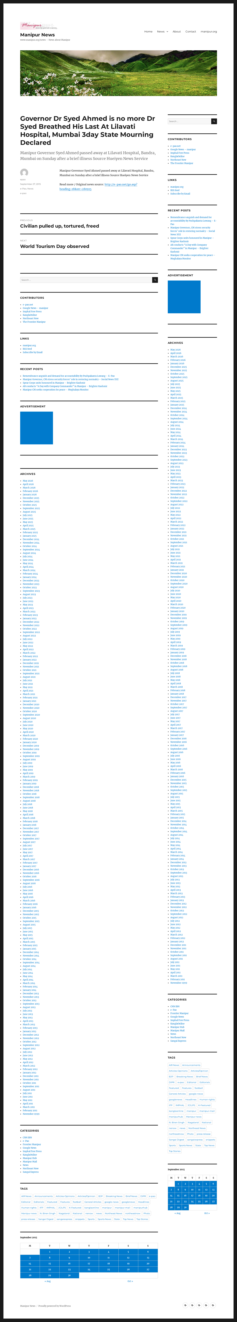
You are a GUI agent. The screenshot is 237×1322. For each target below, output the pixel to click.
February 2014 (30, 986)
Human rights (28, 1207)
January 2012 (29, 1072)
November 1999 (31, 1114)
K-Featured (75, 1207)
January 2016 (29, 907)
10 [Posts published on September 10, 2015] (89, 1257)
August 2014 (29, 966)
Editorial (26, 1202)
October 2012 (29, 1041)
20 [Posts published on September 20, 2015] (148, 1263)
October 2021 (29, 670)
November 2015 (31, 914)
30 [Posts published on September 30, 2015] (69, 1275)
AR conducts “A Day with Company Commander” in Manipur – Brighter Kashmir (65, 386)
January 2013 (29, 1031)
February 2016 (30, 904)
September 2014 (31, 962)
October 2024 (30, 546)
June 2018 (28, 807)
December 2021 (31, 663)
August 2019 (29, 759)
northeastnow (132, 1213)
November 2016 (31, 873)
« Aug (48, 1281)
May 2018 (28, 811)
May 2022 (28, 646)
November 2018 (31, 790)
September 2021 (31, 673)
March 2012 (29, 1065)
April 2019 (28, 773)
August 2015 (29, 924)
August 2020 (29, 718)
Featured (52, 1202)
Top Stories (142, 1219)
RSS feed (27, 349)
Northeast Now (31, 318)
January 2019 (29, 783)
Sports (91, 1219)
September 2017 (31, 838)
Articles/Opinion (86, 1196)
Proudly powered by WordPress (54, 1306)
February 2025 (30, 532)
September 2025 (31, 508)
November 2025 (31, 501)
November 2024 (31, 542)
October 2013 (29, 1000)
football (77, 1202)
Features (65, 1202)
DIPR (143, 1196)
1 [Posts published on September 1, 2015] (49, 1251)
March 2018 (29, 818)
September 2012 (31, 1045)
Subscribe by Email (32, 352)
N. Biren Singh (47, 1213)
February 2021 (30, 697)
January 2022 (30, 659)
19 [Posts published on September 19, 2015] (128, 1263)
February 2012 (30, 1069)
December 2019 (31, 745)
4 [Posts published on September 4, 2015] (108, 1251)
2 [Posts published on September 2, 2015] (69, 1251)
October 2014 (29, 959)
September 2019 (31, 756)
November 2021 (31, 666)
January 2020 (30, 742)
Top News (128, 1219)
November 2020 (31, 708)
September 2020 (31, 714)
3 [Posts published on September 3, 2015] (89, 1251)
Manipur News (37, 35)
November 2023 (31, 584)
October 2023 (30, 587)
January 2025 (30, 536)
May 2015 (28, 935)
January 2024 (30, 577)
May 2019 (28, 769)
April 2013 (28, 1021)
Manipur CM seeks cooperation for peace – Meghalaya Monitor (56, 389)
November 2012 (31, 1038)
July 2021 (27, 680)
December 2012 (31, 1034)
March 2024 (29, 570)
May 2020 (28, 728)
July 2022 (27, 639)
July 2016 (27, 886)
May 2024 (28, 563)
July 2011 (27, 1093)
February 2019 (30, 780)
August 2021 (29, 677)
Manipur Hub (30, 1158)
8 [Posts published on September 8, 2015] (49, 1257)
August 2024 (29, 553)
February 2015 (30, 945)
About (177, 31)
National (77, 1213)
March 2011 (29, 1107)
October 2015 (29, 917)
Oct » (130, 1281)
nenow (89, 1213)
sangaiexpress (64, 1219)
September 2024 (31, 549)
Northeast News (113, 1213)
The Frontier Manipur (34, 322)
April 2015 (28, 938)
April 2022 (28, 649)
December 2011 (31, 1076)
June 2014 (28, 973)
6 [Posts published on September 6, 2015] (148, 1251)
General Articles (92, 1202)
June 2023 (28, 601)
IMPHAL (50, 1207)
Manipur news (29, 1213)
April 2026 (28, 484)
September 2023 (31, 591)
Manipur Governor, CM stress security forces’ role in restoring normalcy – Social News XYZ (71, 379)
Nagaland (64, 1213)
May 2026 (28, 480)
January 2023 (29, 618)
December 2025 (31, 498)
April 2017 (28, 856)
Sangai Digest (45, 1219)
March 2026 (29, 487)
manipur (107, 1207)
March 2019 (29, 776)
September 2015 (31, 921)
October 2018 (29, 794)
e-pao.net (28, 304)
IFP (41, 1207)
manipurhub (140, 1207)
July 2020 (27, 721)
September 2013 (31, 1003)
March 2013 (29, 1024)
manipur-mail (122, 1207)
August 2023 (29, 594)
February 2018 (30, 821)
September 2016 (31, 880)
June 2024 (28, 560)
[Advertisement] (37, 428)
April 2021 (28, 690)
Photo (147, 1213)
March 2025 (29, 529)
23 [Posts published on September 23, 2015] (69, 1269)
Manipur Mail (30, 1161)
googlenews (128, 1202)
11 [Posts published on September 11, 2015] (109, 1257)
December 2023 (31, 580)
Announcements (44, 1196)
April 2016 (28, 897)
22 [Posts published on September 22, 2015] (49, 1269)
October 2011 (29, 1083)
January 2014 (29, 990)
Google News (29, 1148)
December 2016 (31, 869)
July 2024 (27, 556)
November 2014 (31, 955)
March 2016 (29, 900)
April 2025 (28, 525)
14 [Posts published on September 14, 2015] (30, 1263)
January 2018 (29, 825)
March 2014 (29, 983)
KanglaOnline (30, 315)
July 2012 (27, 1052)
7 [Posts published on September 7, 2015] (30, 1257)
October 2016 (30, 876)
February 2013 (30, 1028)
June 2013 (28, 1014)
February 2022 (30, 656)
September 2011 (31, 1086)
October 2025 (30, 505)
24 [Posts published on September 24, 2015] (89, 1269)
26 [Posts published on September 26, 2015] (128, 1269)
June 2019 (28, 766)
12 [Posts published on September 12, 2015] (128, 1257)
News (161, 31)
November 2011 (31, 1079)
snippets (79, 1219)
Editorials (39, 1202)
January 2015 (29, 948)
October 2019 (30, 752)
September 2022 (31, 632)
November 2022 (31, 625)
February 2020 (30, 739)
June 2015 (28, 931)
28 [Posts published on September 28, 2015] (30, 1275)
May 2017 (28, 852)
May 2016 (28, 893)
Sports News (104, 1219)
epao (23, 179)
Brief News (131, 1196)
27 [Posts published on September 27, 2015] (148, 1269)
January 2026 (30, 494)
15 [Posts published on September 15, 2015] (50, 1263)
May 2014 (28, 976)
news (99, 1213)
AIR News (26, 1196)
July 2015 (27, 928)
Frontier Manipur (32, 1144)
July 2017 (27, 845)
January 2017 (29, 866)
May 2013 (27, 1017)
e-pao (23, 193)
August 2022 (29, 635)
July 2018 (27, 804)
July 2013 (27, 1010)
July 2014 (27, 969)
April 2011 (28, 1103)
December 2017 (31, 828)
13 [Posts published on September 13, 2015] (148, 1257)
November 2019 (31, 749)
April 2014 (28, 979)
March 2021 (29, 694)
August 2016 (29, 883)
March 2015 (29, 942)
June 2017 (28, 849)
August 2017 (29, 842)
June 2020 (28, 725)
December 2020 (31, 704)
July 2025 (27, 515)
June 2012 (28, 1055)
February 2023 (30, 615)
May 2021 (28, 687)
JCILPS (62, 1207)
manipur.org (209, 31)
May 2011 (27, 1100)
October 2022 (30, 628)
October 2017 (29, 835)
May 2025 (28, 522)
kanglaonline (91, 1207)
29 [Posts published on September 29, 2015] (49, 1275)
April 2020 (28, 732)
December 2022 (31, 622)
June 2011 (28, 1096)
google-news (111, 1202)
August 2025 (29, 511)
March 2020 (29, 735)
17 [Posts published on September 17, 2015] (89, 1263)
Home (148, 31)
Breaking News (114, 1196)
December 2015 (31, 911)
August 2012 (29, 1048)
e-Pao (23, 188)
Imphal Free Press (32, 311)
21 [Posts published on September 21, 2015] (30, 1269)
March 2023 (29, 611)
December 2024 (31, 539)
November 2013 (31, 997)
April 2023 (28, 608)
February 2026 (30, 491)
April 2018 (28, 814)
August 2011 (29, 1090)
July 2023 (27, 597)
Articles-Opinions (65, 1196)
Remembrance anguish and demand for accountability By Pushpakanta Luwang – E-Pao (69, 376)
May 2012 (28, 1059)
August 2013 (29, 1007)
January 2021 (29, 701)
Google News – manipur (35, 308)
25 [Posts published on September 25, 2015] (108, 1269)
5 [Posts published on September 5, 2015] (128, 1251)
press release (28, 1219)
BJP (100, 1196)
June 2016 (28, 890)
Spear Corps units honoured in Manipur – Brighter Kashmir (54, 382)
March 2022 (29, 652)
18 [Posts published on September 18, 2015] (108, 1263)
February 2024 (30, 573)
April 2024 (28, 566)
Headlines (143, 1202)
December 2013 (31, 993)
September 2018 (31, 797)
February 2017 (30, 862)
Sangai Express (31, 1172)
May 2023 (28, 604)
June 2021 (28, 683)
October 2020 (30, 711)
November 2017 (31, 831)
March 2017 (29, 859)
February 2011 (30, 1110)
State (117, 1219)
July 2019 (27, 763)
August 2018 (29, 800)
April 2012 (28, 1062)
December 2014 (31, 952)
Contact (190, 31)
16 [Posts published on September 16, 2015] (69, 1263)
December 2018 (31, 787)
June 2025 (28, 518)
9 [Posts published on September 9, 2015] (69, 1257)
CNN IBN (27, 1137)
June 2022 (28, 642)
